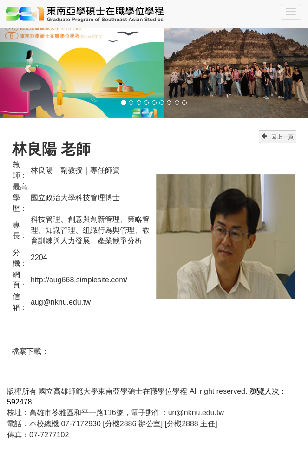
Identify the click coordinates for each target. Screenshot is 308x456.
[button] (23, 64)
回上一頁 (278, 136)
